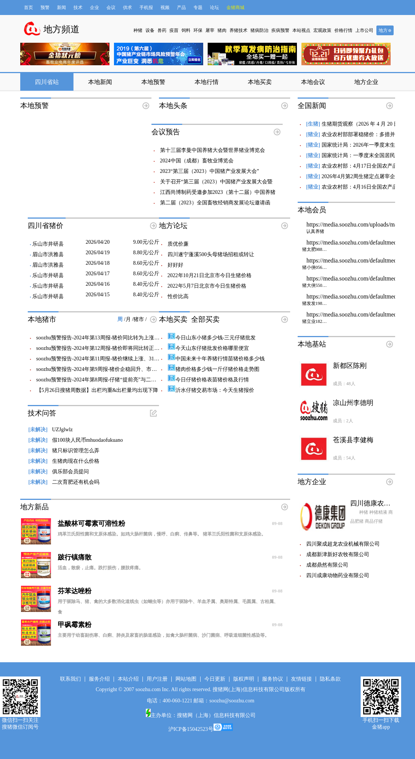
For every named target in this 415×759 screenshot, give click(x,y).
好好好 (175, 265)
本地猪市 (42, 319)
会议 (110, 7)
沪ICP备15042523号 (190, 729)
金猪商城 (235, 7)
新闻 (61, 7)
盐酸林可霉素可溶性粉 (170, 523)
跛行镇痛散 (170, 557)
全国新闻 (312, 106)
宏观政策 (322, 30)
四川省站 (47, 82)
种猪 (137, 30)
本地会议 (313, 82)
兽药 (161, 30)
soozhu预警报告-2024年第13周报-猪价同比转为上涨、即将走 (105, 337)
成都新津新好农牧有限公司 (337, 554)
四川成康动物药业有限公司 (337, 575)
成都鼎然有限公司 (327, 565)
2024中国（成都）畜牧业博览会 (197, 161)
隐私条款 (330, 679)
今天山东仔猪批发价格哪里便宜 (208, 348)
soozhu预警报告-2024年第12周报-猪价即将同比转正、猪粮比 (105, 348)
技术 (77, 7)
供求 (127, 7)
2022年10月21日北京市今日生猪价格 (210, 275)
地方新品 (34, 507)
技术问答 (42, 413)
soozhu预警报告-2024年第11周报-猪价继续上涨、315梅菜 (101, 359)
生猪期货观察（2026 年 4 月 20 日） (363, 124)
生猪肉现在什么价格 (63, 461)
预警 (44, 7)
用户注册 (157, 679)
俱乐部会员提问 (58, 471)
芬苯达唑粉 (170, 591)
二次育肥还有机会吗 (63, 482)
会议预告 (165, 132)
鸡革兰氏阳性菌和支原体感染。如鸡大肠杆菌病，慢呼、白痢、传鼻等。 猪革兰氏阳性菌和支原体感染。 (162, 534)
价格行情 (343, 30)
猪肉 (221, 30)
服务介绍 (99, 679)
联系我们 (70, 679)
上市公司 (364, 30)
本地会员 (312, 210)
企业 (94, 7)
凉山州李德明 (353, 402)
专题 (197, 7)
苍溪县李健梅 (353, 440)
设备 (149, 30)
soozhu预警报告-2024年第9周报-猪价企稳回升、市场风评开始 (107, 369)
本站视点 (301, 30)
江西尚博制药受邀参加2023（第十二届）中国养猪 (218, 192)
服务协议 (272, 679)
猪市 (139, 319)
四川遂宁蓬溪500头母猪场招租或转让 (211, 254)
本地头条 (173, 106)
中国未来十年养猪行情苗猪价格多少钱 (216, 359)
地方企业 (366, 82)
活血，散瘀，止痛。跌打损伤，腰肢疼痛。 (100, 567)
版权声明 (243, 679)
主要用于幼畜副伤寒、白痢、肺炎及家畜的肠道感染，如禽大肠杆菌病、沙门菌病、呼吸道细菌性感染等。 (163, 635)
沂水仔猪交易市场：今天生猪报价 (211, 390)
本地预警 (153, 82)
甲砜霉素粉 (170, 625)
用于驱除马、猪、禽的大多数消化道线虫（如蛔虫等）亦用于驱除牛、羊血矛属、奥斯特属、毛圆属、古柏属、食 (168, 607)
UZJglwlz (50, 429)
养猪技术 (238, 30)
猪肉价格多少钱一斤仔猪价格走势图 (213, 369)
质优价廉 (178, 244)
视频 (164, 7)
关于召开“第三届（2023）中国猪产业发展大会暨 (216, 181)
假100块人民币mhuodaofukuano (75, 440)
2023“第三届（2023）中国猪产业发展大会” (209, 171)
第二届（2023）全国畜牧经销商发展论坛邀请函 (215, 203)
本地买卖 (260, 82)
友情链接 (301, 679)
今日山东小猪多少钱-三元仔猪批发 (212, 337)
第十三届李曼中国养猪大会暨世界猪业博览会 (212, 150)
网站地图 (185, 679)
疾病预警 (280, 30)
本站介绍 (128, 679)
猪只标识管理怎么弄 (63, 450)
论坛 (214, 7)
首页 (28, 7)
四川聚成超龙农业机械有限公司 (343, 544)
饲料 (185, 30)
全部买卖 (205, 319)
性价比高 (178, 296)
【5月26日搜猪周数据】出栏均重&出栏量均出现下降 (97, 390)
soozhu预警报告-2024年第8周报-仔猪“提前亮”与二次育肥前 (104, 379)
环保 (197, 30)
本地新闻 (100, 82)
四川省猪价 (45, 226)
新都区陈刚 (350, 365)
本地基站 (312, 344)
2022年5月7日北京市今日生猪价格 (207, 286)
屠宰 (209, 30)
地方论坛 (173, 226)
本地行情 (207, 82)
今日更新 (214, 679)
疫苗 (173, 30)
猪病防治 (259, 30)
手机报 (146, 7)
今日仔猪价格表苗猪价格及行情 (208, 379)
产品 (181, 7)
